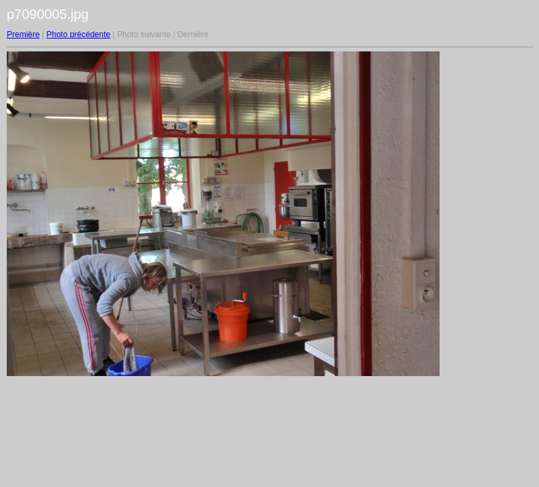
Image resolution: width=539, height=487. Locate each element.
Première (23, 34)
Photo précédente (78, 34)
